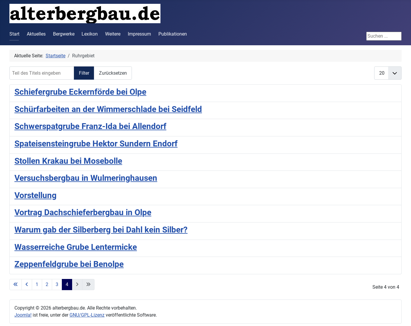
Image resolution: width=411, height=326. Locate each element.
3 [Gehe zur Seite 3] (57, 284)
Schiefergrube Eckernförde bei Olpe (80, 92)
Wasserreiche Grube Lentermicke (75, 247)
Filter (84, 73)
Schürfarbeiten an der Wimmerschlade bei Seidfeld (108, 109)
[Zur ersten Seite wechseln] (15, 284)
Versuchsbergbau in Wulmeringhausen (85, 178)
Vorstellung (35, 195)
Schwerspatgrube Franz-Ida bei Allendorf (90, 126)
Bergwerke (63, 34)
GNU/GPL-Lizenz (87, 315)
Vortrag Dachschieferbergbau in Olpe (82, 212)
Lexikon (90, 34)
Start (14, 34)
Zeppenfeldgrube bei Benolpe (69, 264)
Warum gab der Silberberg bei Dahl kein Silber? (101, 230)
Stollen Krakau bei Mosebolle (68, 161)
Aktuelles (36, 34)
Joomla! (23, 315)
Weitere (112, 34)
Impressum (139, 34)
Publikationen (172, 34)
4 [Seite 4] (67, 284)
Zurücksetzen (113, 73)
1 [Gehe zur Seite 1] (37, 284)
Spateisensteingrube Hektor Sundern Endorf (96, 143)
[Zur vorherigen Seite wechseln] (26, 284)
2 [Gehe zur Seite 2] (47, 284)
